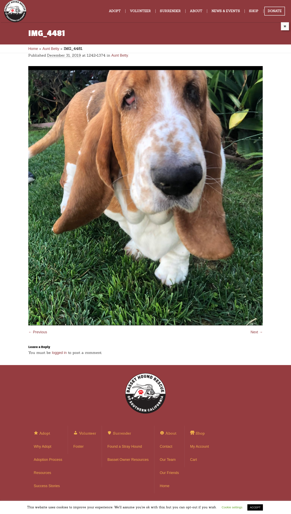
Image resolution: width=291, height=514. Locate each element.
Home (33, 49)
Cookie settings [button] (232, 507)
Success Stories (47, 486)
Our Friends (169, 473)
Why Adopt (42, 446)
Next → (257, 332)
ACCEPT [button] (255, 507)
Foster (78, 446)
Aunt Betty (50, 49)
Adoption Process (48, 460)
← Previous (37, 332)
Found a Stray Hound (124, 446)
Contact (166, 446)
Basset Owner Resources (128, 460)
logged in (59, 353)
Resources (42, 473)
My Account (199, 446)
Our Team (168, 460)
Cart (193, 460)
